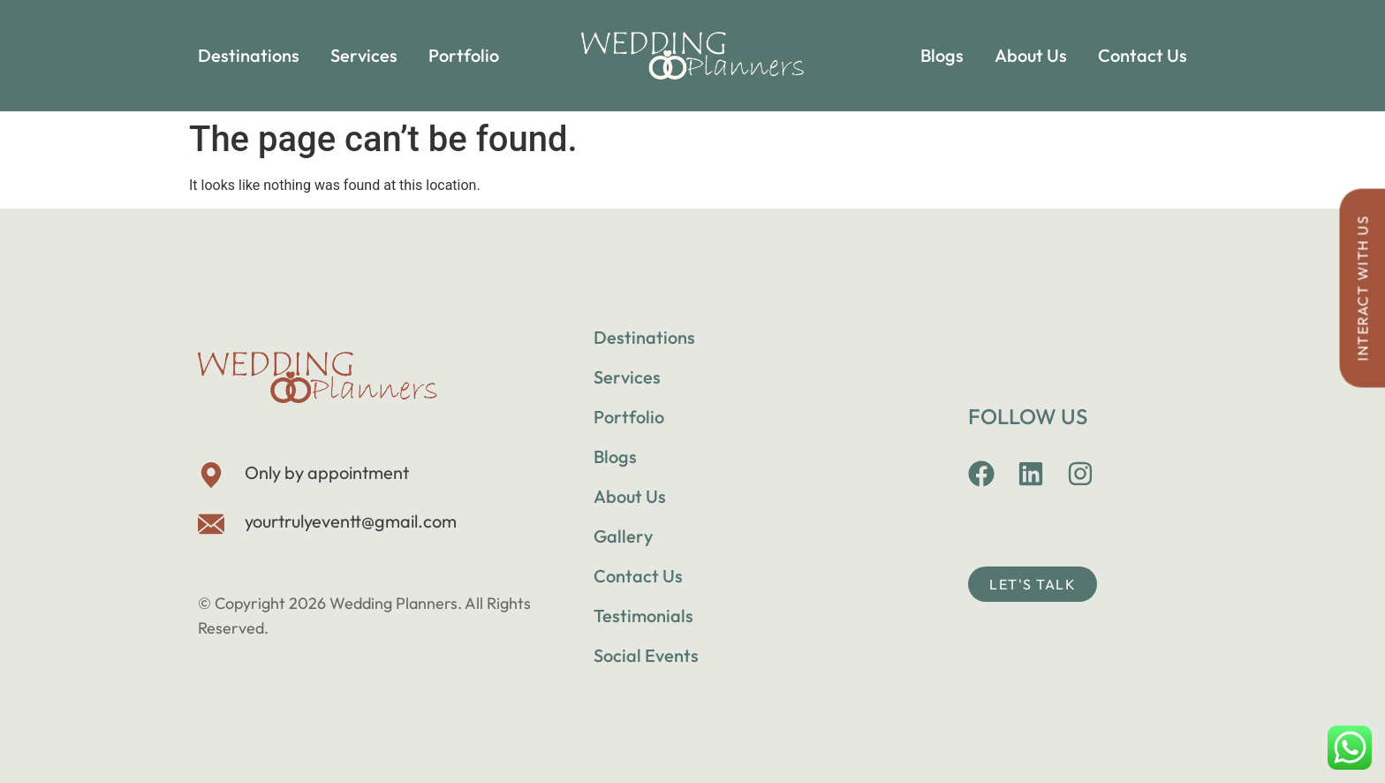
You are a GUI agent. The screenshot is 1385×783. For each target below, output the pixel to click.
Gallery (623, 536)
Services (363, 55)
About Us (1031, 55)
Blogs (942, 55)
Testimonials (643, 615)
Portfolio (463, 55)
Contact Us (1142, 55)
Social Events (646, 655)
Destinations (248, 55)
